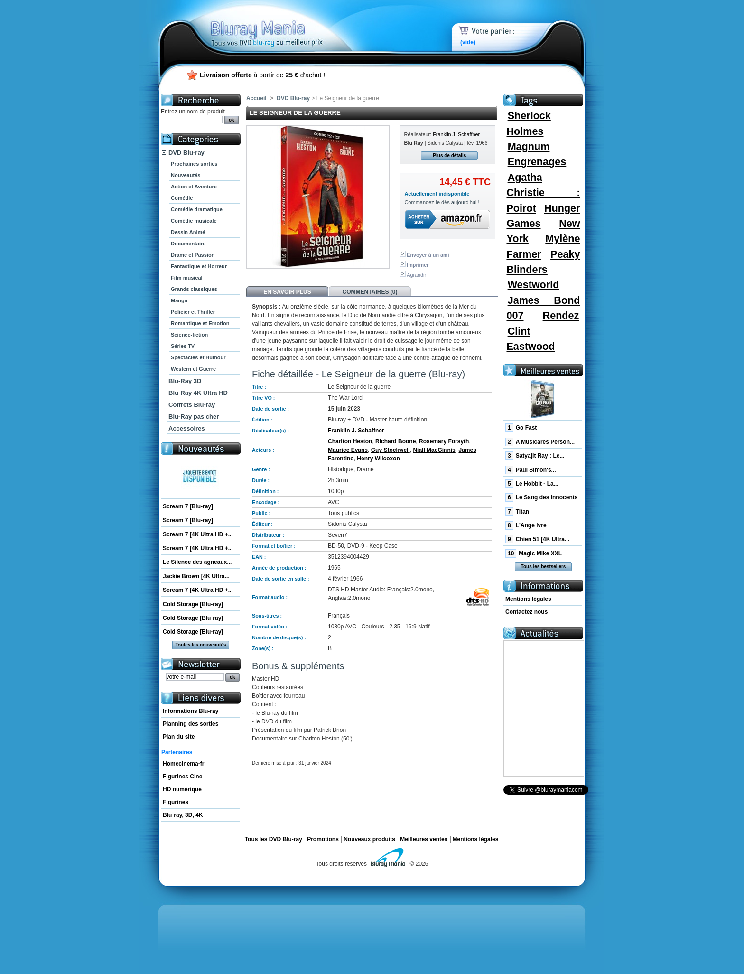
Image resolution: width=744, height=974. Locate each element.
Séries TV (183, 346)
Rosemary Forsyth (444, 441)
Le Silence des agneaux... (197, 562)
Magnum (529, 146)
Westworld (533, 284)
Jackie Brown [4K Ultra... (196, 576)
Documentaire (188, 243)
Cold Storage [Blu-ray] (193, 604)
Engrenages (537, 162)
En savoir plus (287, 292)
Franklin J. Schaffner (456, 134)
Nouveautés (185, 175)
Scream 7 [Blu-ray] (188, 506)
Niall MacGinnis (434, 450)
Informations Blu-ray (190, 711)
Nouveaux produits (369, 839)
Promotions (323, 839)
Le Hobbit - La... (531, 483)
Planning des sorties (190, 724)
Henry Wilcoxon (378, 458)
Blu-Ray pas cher (193, 416)
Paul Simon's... (530, 470)
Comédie (182, 198)
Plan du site (179, 736)
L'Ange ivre (526, 525)
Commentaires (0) (370, 292)
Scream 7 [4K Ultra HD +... (198, 534)
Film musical (187, 278)
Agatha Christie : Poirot (543, 192)
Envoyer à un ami (428, 255)
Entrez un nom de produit (193, 111)
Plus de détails (449, 155)
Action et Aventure (194, 186)
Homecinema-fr (183, 763)
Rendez (561, 315)
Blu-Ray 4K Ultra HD (198, 392)
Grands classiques (194, 289)
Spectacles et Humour (198, 357)
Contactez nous (526, 612)
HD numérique (182, 789)
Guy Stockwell (390, 450)
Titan (517, 511)
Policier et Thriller (193, 312)
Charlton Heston (350, 441)
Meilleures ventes (423, 839)
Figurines (175, 802)
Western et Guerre (193, 369)
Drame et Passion (192, 255)
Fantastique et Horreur (199, 266)
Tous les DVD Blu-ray (273, 839)
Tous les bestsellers (543, 566)
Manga (179, 300)
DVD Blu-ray (186, 152)
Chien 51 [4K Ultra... (537, 539)
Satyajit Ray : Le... (534, 455)
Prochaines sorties (194, 164)
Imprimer (417, 265)
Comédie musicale (194, 221)
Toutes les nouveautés (200, 644)
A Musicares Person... (540, 442)
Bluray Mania (284, 23)
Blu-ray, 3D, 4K (183, 815)
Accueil (256, 98)
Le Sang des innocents (541, 497)
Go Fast (521, 427)
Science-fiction (189, 334)
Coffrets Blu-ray (191, 404)
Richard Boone (395, 441)
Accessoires (186, 428)
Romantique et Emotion (200, 323)
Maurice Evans (348, 450)
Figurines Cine (182, 776)
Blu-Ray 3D (184, 380)
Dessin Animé (188, 232)
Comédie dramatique (197, 209)
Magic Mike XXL (533, 553)
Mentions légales (528, 599)
